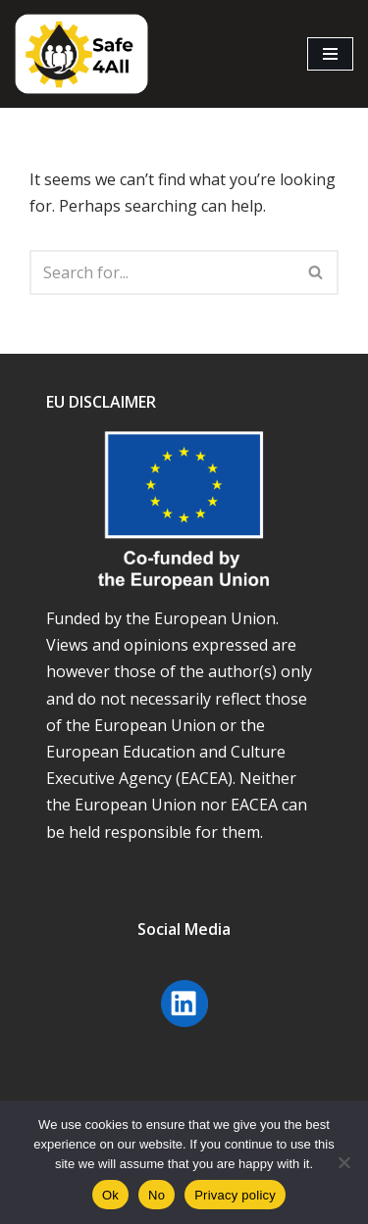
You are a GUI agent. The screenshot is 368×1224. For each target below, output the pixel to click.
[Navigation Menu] (330, 54)
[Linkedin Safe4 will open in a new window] (184, 1029)
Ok (110, 1195)
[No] (343, 1162)
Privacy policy (235, 1195)
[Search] (161, 272)
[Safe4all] (81, 54)
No (156, 1195)
